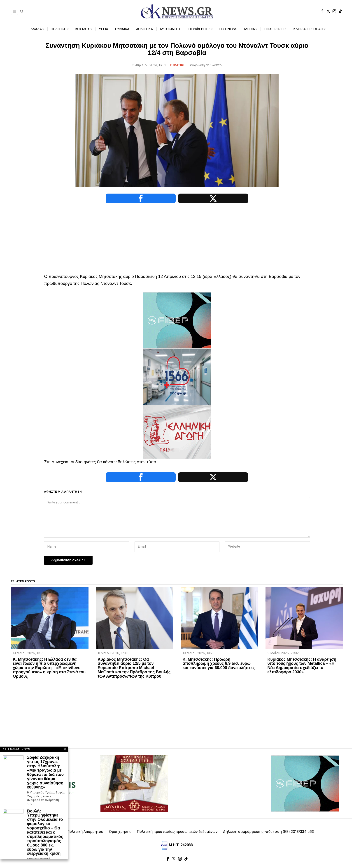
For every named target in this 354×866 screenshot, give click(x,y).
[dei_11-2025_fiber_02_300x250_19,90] (177, 320)
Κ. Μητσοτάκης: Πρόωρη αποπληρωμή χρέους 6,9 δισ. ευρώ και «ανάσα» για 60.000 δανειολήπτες (219, 663)
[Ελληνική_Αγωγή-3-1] (177, 431)
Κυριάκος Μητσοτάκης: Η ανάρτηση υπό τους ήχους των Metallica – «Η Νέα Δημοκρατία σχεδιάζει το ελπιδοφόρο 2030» (302, 665)
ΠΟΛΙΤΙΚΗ (178, 65)
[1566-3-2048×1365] (177, 376)
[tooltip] (322, 11)
